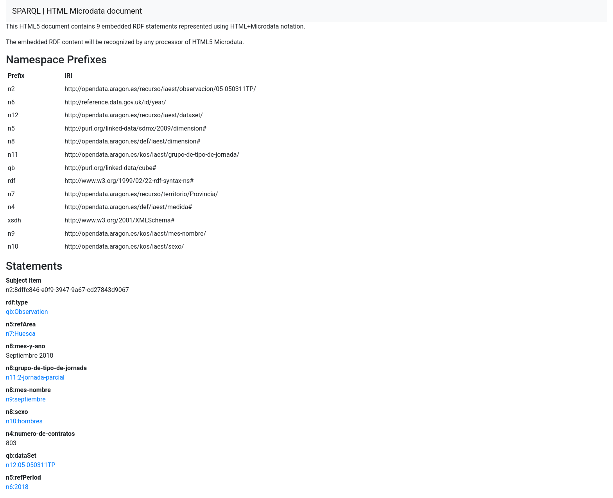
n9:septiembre (26, 399)
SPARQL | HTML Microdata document (77, 11)
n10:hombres (24, 421)
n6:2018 (17, 487)
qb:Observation (27, 311)
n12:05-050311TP (31, 465)
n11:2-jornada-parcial (35, 377)
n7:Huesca (21, 333)
